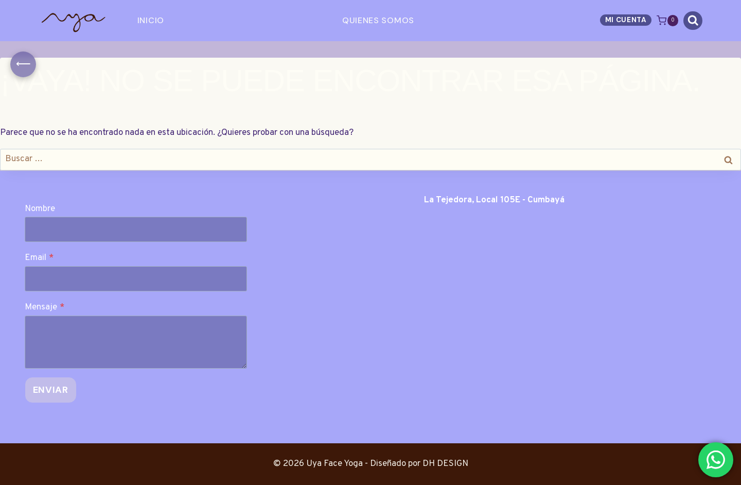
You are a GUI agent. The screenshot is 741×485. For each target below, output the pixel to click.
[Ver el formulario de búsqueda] (692, 20)
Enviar (50, 390)
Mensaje (44, 307)
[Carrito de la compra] (667, 20)
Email (39, 258)
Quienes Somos (378, 20)
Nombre (40, 209)
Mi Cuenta (626, 19)
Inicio (150, 20)
